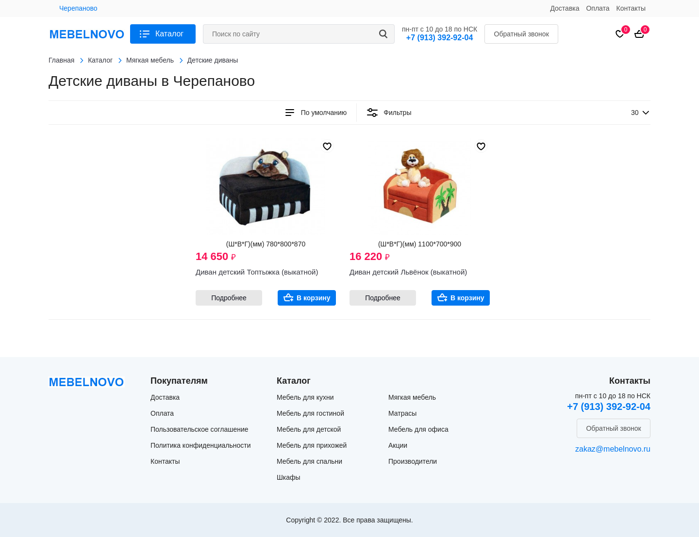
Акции (397, 445)
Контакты (631, 8)
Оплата (597, 8)
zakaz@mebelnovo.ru (612, 449)
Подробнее (229, 298)
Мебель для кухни (305, 397)
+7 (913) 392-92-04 (439, 37)
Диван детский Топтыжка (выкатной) (257, 272)
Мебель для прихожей (312, 445)
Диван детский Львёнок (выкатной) (408, 272)
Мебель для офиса (418, 429)
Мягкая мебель (412, 397)
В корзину (314, 298)
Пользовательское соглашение (199, 429)
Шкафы (288, 477)
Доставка (564, 8)
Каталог (169, 34)
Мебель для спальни (309, 461)
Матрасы (402, 413)
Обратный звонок (521, 34)
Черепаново (78, 8)
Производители (412, 461)
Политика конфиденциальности (200, 445)
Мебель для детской (309, 429)
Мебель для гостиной (310, 413)
